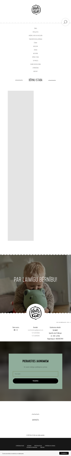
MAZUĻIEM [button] (35, 46)
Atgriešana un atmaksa (50, 446)
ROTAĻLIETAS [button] (35, 32)
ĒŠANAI (35, 43)
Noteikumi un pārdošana (32, 447)
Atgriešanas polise (20, 446)
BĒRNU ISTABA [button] (35, 57)
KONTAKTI (35, 71)
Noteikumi (29, 446)
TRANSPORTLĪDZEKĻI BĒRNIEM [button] (35, 39)
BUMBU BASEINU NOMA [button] (35, 64)
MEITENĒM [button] (35, 53)
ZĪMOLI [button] (35, 28)
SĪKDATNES (42, 447)
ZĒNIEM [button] (35, 50)
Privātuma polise (38, 446)
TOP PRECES (35, 61)
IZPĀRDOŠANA (36, 68)
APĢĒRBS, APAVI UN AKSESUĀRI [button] (35, 35)
